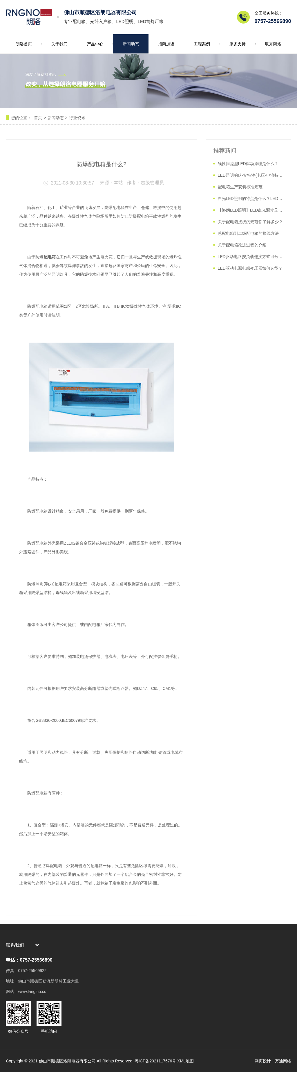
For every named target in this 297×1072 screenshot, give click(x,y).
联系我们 (15, 945)
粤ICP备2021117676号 (154, 1061)
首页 (38, 117)
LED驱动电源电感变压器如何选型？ (250, 268)
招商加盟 (166, 44)
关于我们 (59, 44)
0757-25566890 (272, 21)
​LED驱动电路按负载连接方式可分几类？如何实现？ (251, 256)
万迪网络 (283, 1061)
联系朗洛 (273, 44)
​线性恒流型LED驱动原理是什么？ (248, 163)
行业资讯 (77, 117)
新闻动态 (131, 44)
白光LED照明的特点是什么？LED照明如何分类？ (251, 198)
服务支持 (237, 44)
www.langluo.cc (32, 991)
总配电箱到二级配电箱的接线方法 (248, 233)
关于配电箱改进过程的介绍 (242, 245)
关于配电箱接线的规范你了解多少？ (250, 221)
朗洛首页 (24, 44)
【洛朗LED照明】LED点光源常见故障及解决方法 (251, 210)
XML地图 (185, 1061)
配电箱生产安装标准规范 (240, 187)
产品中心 (95, 44)
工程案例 (202, 44)
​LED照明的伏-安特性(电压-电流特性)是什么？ (251, 175)
